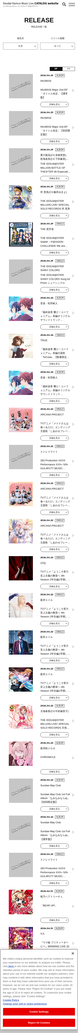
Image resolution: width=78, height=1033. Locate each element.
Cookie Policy (11, 1001)
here (11, 967)
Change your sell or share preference (25, 1005)
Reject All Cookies (39, 1024)
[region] (39, 990)
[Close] (73, 954)
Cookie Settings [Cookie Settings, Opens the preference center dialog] (39, 1013)
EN (68, 68)
